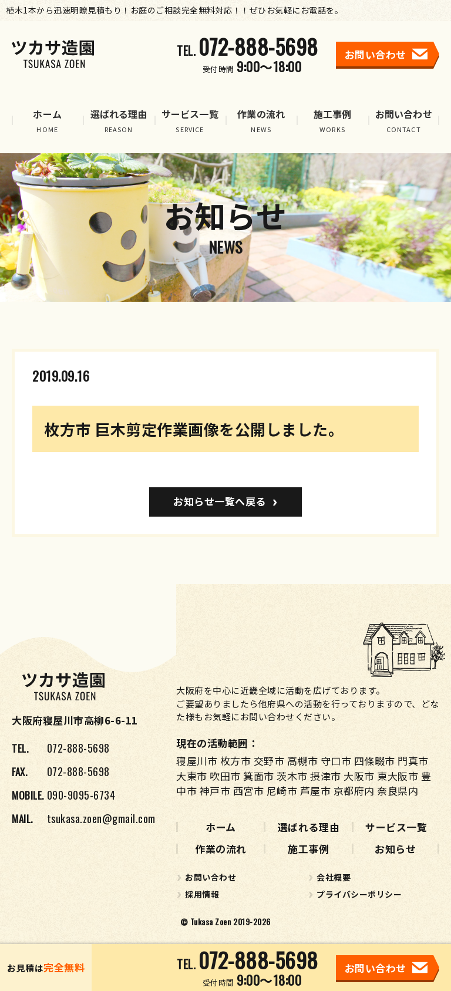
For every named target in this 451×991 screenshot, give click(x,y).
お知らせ (395, 849)
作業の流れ (221, 849)
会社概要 (334, 877)
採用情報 (202, 894)
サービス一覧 (396, 827)
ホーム (221, 827)
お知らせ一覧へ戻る (219, 501)
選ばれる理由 (308, 827)
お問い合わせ (210, 877)
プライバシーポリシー (359, 894)
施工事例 (308, 849)
